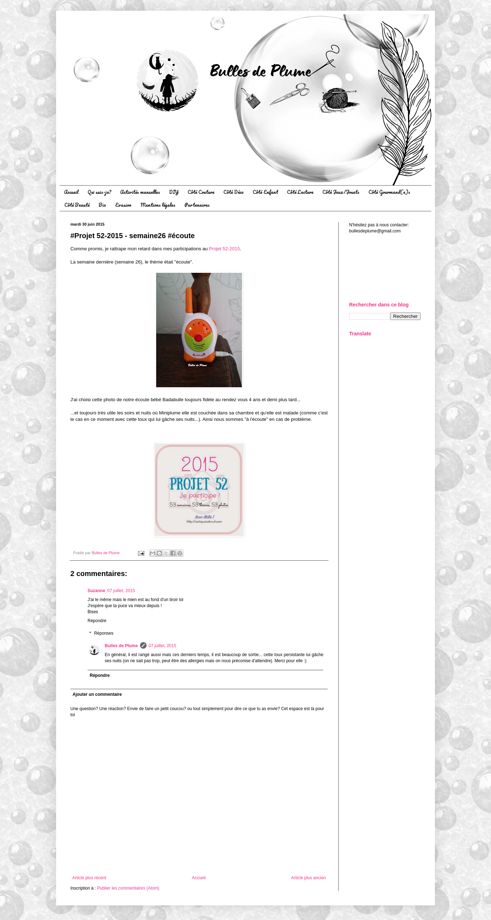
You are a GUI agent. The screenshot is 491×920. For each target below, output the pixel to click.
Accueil (71, 192)
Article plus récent (89, 877)
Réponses (103, 633)
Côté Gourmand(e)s (389, 192)
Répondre (97, 620)
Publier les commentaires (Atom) (128, 888)
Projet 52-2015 (224, 248)
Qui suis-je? (99, 192)
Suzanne (96, 590)
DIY (174, 192)
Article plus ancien (308, 877)
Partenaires (197, 204)
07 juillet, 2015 (121, 590)
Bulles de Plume (121, 645)
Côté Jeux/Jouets (340, 192)
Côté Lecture (300, 192)
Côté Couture (201, 192)
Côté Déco (233, 192)
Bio (102, 204)
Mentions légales (157, 204)
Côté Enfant (265, 192)
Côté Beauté (77, 204)
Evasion (123, 204)
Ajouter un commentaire (97, 694)
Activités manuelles (140, 192)
